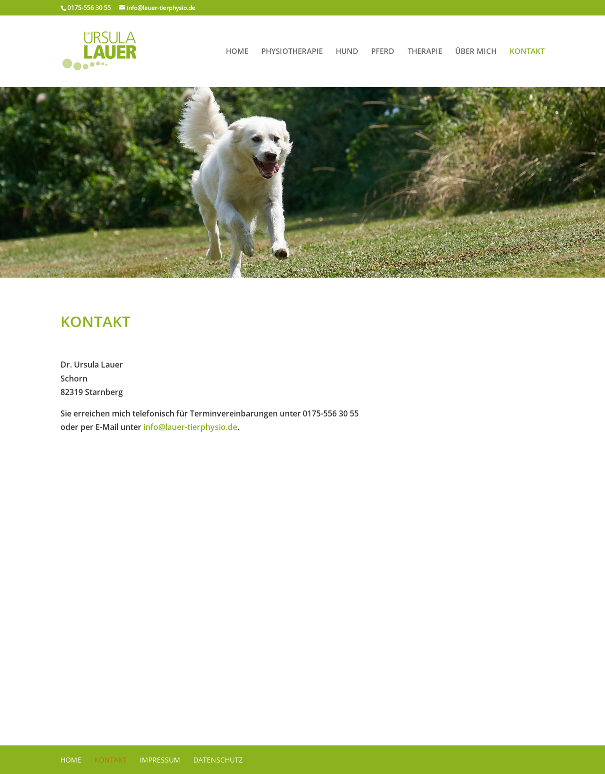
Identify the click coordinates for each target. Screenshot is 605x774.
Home (237, 51)
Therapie (425, 51)
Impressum (160, 760)
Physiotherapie (292, 51)
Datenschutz (218, 760)
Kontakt (527, 51)
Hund (347, 51)
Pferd (382, 51)
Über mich (476, 51)
